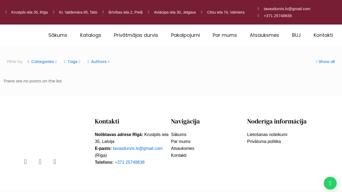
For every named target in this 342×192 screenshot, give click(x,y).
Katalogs (90, 35)
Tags (72, 61)
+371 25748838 (130, 162)
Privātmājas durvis (136, 35)
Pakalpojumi (185, 35)
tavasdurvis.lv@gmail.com (138, 148)
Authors (98, 61)
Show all (325, 61)
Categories (42, 61)
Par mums (225, 35)
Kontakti (323, 35)
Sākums (57, 35)
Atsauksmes (264, 35)
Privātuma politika (264, 141)
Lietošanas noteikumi (267, 134)
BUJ (296, 35)
